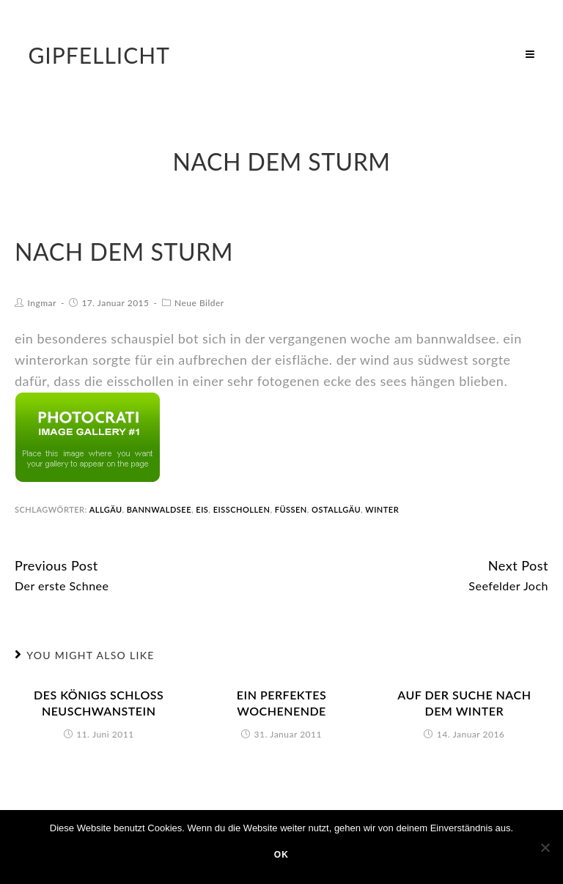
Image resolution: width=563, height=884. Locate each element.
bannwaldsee (159, 509)
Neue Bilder (199, 302)
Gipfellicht (99, 55)
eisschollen (242, 509)
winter (382, 509)
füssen (291, 509)
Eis (202, 509)
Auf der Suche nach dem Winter (464, 703)
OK (281, 855)
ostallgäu (336, 509)
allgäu (105, 509)
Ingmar (42, 302)
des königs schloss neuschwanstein (98, 703)
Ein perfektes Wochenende (281, 703)
